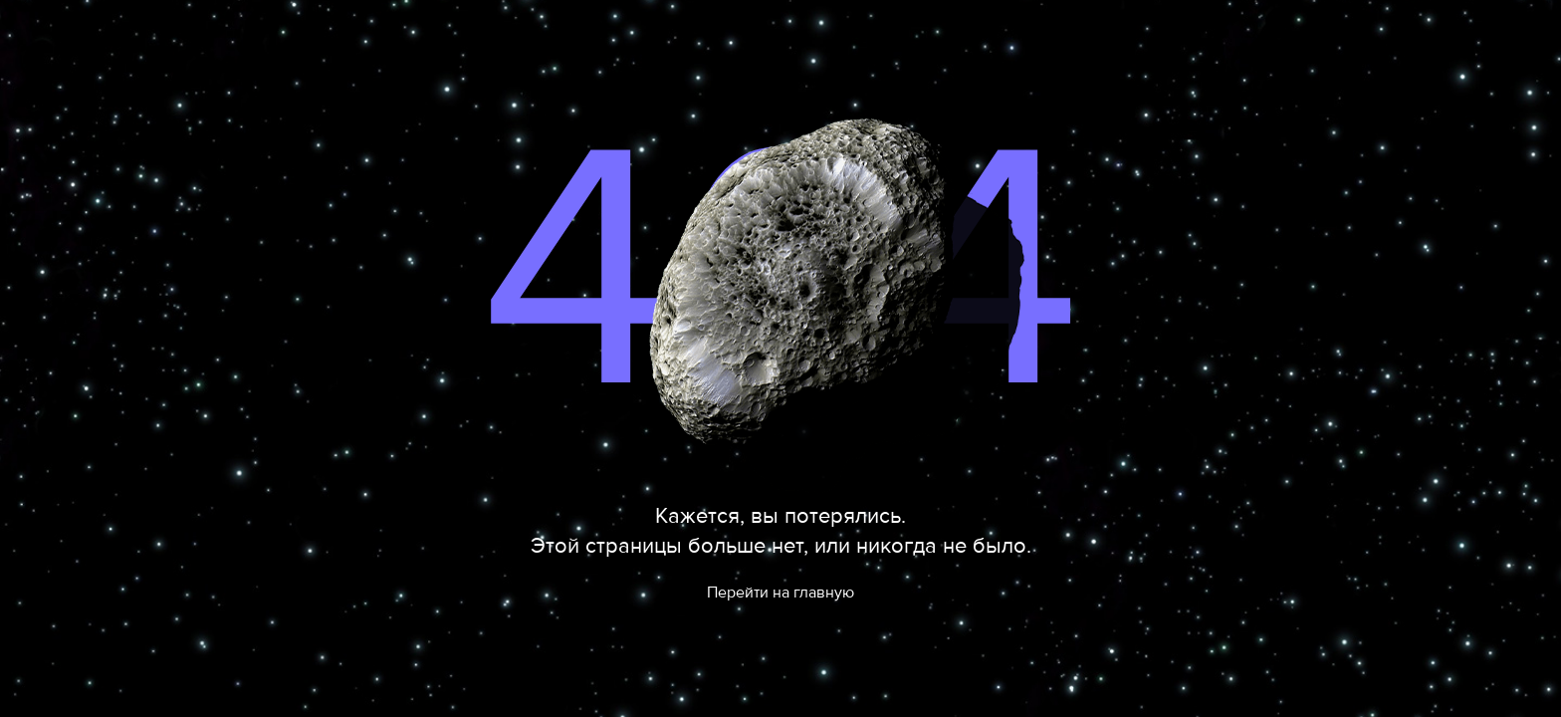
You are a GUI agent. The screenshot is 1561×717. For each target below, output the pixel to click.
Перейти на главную (780, 592)
